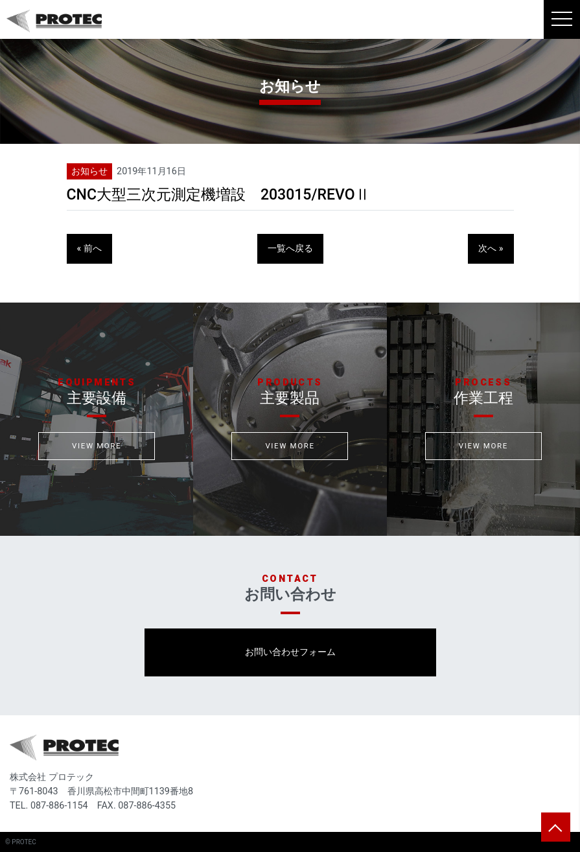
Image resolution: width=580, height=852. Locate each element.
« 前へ (89, 248)
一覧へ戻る (290, 248)
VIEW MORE (96, 445)
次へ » (490, 248)
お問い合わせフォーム (290, 652)
